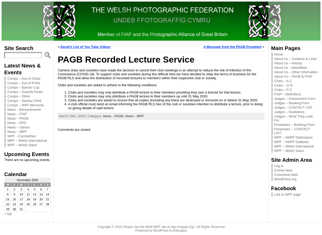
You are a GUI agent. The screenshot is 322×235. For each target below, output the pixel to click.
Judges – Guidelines (289, 112)
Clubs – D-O (283, 85)
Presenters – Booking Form (294, 125)
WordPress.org (285, 179)
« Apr (8, 214)
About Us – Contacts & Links (295, 59)
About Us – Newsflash (290, 68)
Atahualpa (179, 230)
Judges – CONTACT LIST (293, 107)
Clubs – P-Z (283, 90)
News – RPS (16, 123)
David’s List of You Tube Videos (85, 47)
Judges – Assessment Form (294, 99)
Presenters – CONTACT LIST (292, 131)
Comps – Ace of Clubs (23, 79)
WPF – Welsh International (27, 141)
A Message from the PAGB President (233, 47)
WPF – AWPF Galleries (291, 142)
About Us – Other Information (296, 72)
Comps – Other (18, 96)
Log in (278, 166)
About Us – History (288, 63)
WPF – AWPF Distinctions (293, 137)
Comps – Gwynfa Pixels (25, 92)
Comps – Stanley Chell (24, 101)
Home (278, 54)
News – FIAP (17, 114)
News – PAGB (17, 118)
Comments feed (286, 175)
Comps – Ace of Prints (23, 83)
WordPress (161, 230)
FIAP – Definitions (287, 94)
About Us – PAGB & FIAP (293, 76)
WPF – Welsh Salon (22, 145)
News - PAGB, (114, 116)
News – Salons (18, 127)
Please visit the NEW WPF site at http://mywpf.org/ (158, 227)
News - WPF (134, 116)
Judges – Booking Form (291, 103)
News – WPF (17, 132)
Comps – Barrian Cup (23, 87)
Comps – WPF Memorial (25, 105)
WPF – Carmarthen (21, 136)
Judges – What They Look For (293, 118)
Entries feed (283, 170)
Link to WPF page (287, 194)
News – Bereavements (24, 110)
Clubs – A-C (283, 81)
